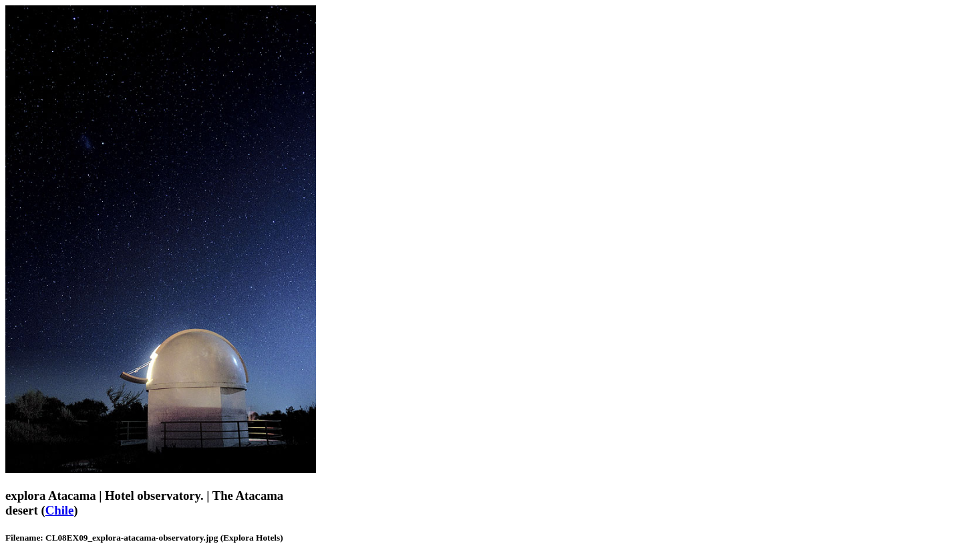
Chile (59, 510)
